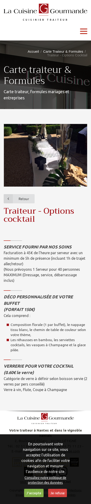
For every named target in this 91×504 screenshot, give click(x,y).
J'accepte (33, 493)
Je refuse (57, 493)
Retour (16, 198)
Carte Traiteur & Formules (63, 51)
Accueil (33, 51)
